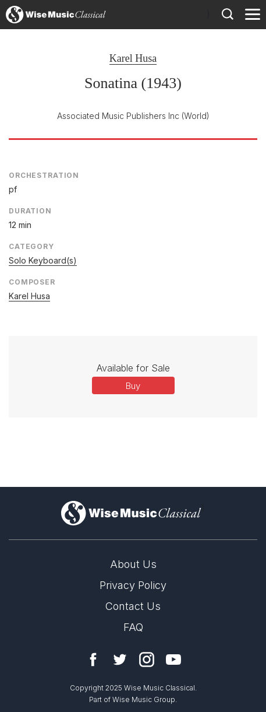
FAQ (133, 627)
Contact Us (133, 606)
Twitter (119, 659)
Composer (32, 282)
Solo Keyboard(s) (43, 260)
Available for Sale (133, 368)
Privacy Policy (133, 585)
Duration (30, 210)
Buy (133, 385)
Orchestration (44, 175)
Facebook (93, 659)
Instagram (146, 659)
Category (31, 246)
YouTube (173, 659)
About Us (133, 564)
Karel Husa (133, 58)
